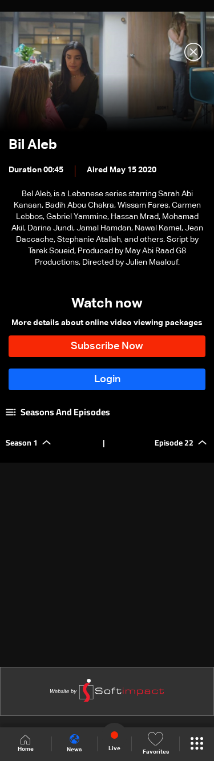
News (74, 743)
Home (26, 743)
